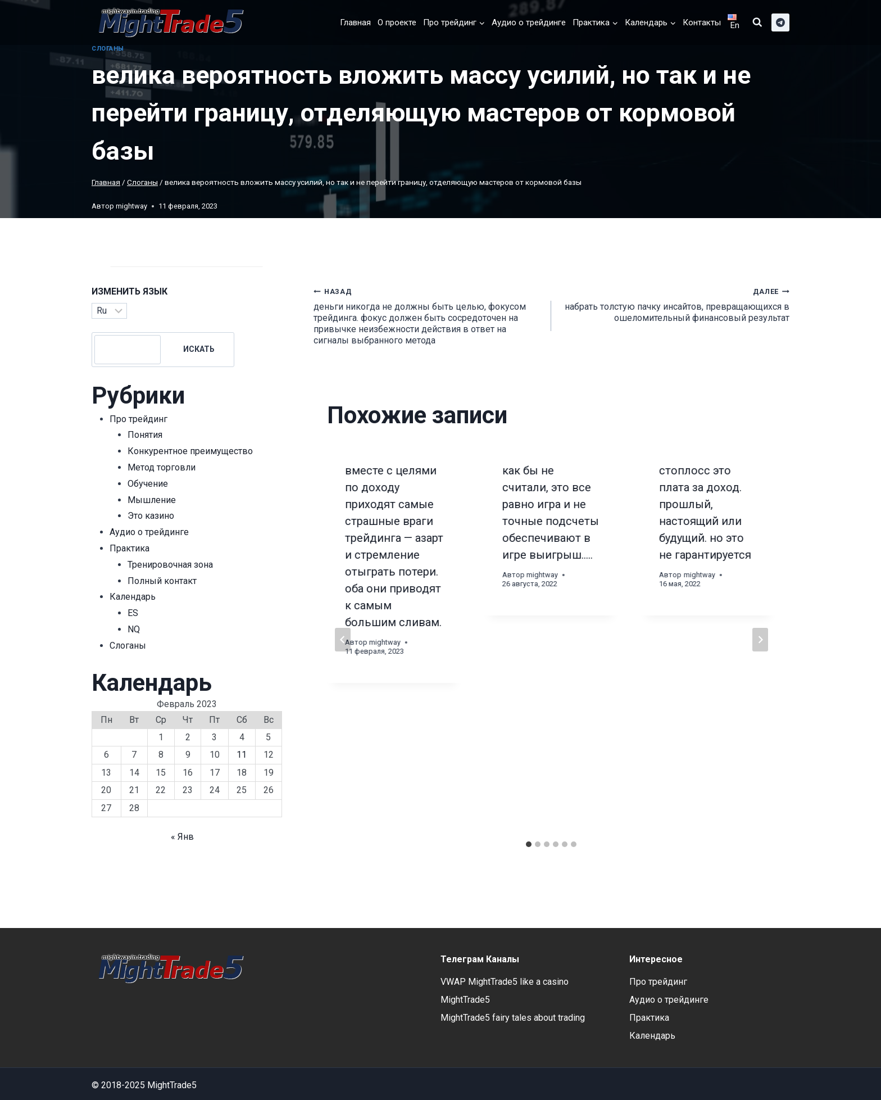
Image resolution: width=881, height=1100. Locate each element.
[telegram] (780, 22)
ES (133, 613)
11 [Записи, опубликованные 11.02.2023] (242, 754)
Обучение (148, 483)
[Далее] (760, 639)
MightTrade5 (465, 999)
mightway (131, 206)
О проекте (397, 22)
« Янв (182, 836)
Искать (199, 349)
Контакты (702, 22)
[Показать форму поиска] (757, 22)
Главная (355, 22)
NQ (134, 629)
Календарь (133, 596)
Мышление (152, 500)
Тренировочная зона (170, 564)
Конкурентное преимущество (190, 451)
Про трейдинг (138, 419)
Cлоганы (108, 48)
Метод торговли (162, 467)
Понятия (145, 434)
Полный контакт (162, 581)
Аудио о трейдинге (529, 22)
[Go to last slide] (343, 639)
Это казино (151, 515)
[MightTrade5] (169, 22)
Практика (129, 548)
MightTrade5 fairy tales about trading (512, 1017)
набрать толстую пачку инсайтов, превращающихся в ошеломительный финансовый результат (674, 304)
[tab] (529, 844)
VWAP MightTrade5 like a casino (504, 981)
